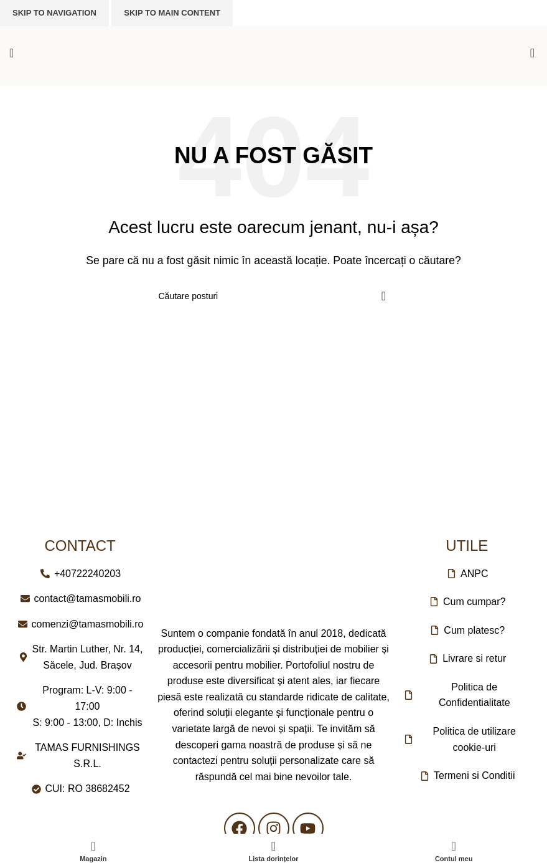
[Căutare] (273, 296)
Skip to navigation (54, 12)
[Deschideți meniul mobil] (11, 53)
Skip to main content (172, 12)
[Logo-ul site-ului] (274, 52)
